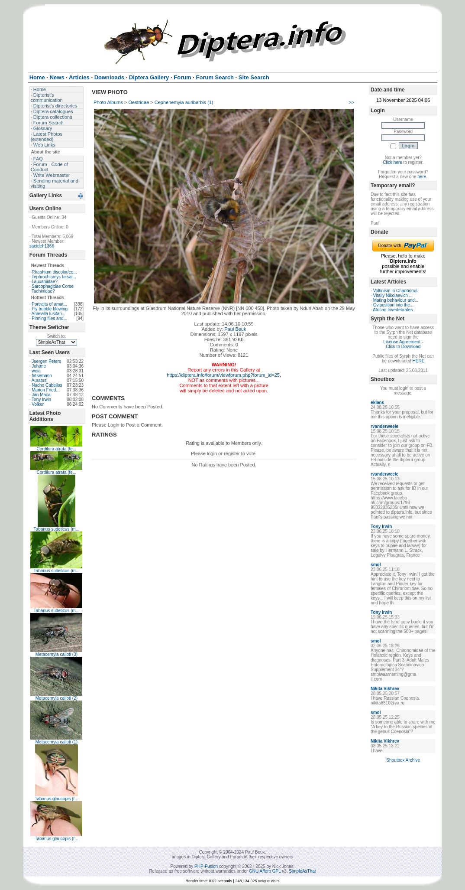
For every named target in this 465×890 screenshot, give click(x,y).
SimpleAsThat (302, 871)
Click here (392, 162)
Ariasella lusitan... (48, 313)
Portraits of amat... (49, 304)
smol (376, 564)
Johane (39, 366)
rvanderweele (384, 426)
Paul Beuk (235, 329)
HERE (419, 361)
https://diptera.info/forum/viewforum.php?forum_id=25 (223, 375)
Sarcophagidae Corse (53, 286)
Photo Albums (108, 102)
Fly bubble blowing (50, 308)
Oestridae (139, 102)
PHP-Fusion (206, 866)
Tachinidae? (43, 291)
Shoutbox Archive (403, 760)
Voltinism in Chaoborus (395, 290)
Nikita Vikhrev (385, 688)
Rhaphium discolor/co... (54, 272)
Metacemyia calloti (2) (57, 698)
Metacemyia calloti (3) (57, 654)
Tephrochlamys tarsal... (54, 276)
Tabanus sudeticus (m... (57, 529)
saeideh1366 (41, 246)
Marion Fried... (45, 390)
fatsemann (42, 375)
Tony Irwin (41, 399)
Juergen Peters (46, 361)
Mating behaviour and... (396, 300)
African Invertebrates (393, 309)
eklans (377, 402)
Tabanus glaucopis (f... (56, 798)
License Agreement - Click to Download (403, 344)
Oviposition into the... (393, 305)
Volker (38, 404)
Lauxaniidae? (45, 281)
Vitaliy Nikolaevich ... (393, 295)
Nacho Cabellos (47, 385)
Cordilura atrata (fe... (57, 449)
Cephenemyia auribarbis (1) (184, 102)
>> (351, 102)
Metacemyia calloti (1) (57, 742)
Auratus (39, 380)
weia (36, 370)
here (421, 176)
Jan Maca (41, 394)
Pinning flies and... (49, 318)
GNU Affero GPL (265, 871)
